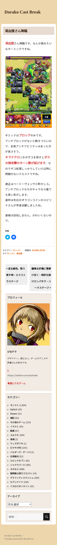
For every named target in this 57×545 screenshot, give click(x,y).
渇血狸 (19, 253)
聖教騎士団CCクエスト (21, 473)
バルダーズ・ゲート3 (20, 452)
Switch (13, 409)
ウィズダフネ (16, 443)
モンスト (17, 250)
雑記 (12, 417)
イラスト (14, 426)
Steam (13, 413)
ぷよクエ (14, 435)
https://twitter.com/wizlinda (22, 375)
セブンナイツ (16, 481)
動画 (12, 430)
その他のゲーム (17, 422)
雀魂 (12, 439)
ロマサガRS (15, 447)
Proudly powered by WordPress (19, 538)
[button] (28, 92)
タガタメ (14, 469)
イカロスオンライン (19, 486)
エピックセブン (17, 460)
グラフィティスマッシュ (21, 477)
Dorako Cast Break (23, 12)
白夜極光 (14, 456)
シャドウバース (17, 464)
